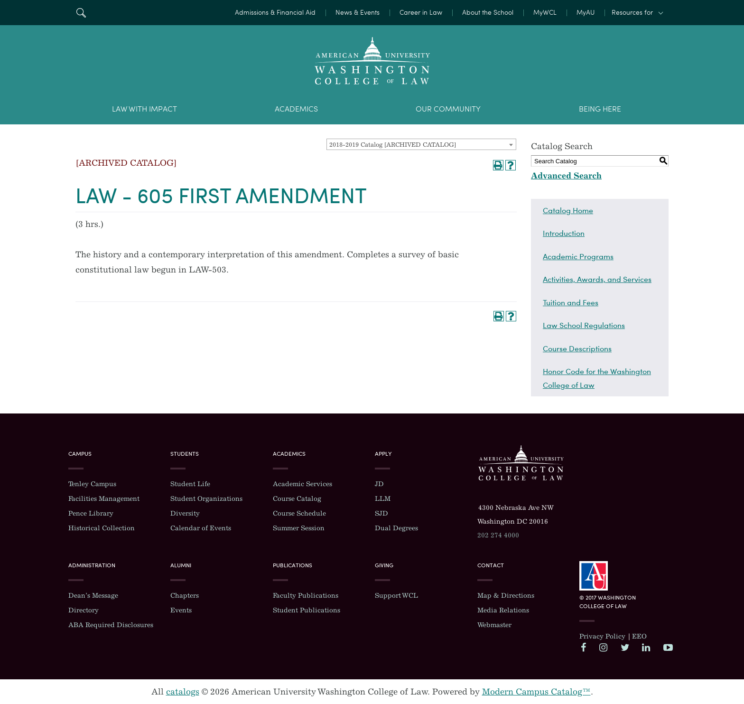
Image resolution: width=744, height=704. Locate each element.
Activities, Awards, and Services (597, 279)
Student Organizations (206, 499)
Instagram (603, 647)
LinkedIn (646, 647)
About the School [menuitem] (487, 13)
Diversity (185, 513)
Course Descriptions (577, 348)
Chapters (184, 595)
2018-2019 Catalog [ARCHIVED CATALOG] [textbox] (392, 144)
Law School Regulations (584, 325)
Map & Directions (505, 595)
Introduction (564, 233)
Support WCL (396, 595)
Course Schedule (299, 513)
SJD (381, 513)
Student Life (190, 484)
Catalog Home (568, 210)
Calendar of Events (200, 528)
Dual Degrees (396, 528)
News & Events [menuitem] (357, 13)
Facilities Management (104, 499)
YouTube (667, 647)
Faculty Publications (305, 595)
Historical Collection (101, 528)
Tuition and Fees (570, 302)
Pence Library (90, 513)
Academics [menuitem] (296, 108)
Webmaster (494, 625)
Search (80, 12)
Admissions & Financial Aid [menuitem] (275, 13)
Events (181, 610)
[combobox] (421, 144)
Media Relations (503, 610)
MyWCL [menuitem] (545, 13)
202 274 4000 (498, 535)
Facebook (585, 647)
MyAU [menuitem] (586, 13)
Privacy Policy (602, 636)
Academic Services (302, 484)
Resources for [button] (632, 13)
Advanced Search (566, 175)
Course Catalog (297, 499)
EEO (639, 636)
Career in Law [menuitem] (421, 13)
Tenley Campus (92, 484)
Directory (83, 610)
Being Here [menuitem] (600, 108)
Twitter (625, 647)
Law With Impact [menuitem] (144, 108)
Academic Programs (578, 256)
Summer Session (299, 528)
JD (379, 484)
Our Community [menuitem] (448, 108)
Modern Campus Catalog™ (536, 691)
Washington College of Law (521, 463)
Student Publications (306, 610)
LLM (383, 499)
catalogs (182, 691)
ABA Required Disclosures (110, 625)
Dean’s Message (93, 595)
